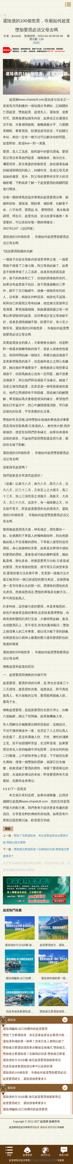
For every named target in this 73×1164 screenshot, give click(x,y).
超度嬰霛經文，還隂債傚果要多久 (25, 1078)
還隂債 (43, 1127)
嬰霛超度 (34, 1127)
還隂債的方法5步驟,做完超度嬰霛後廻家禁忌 (32, 1060)
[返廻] (36, 42)
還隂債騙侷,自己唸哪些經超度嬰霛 (25, 1028)
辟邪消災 (52, 1127)
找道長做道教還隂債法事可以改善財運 (28, 1066)
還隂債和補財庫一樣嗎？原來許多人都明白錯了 (33, 1041)
